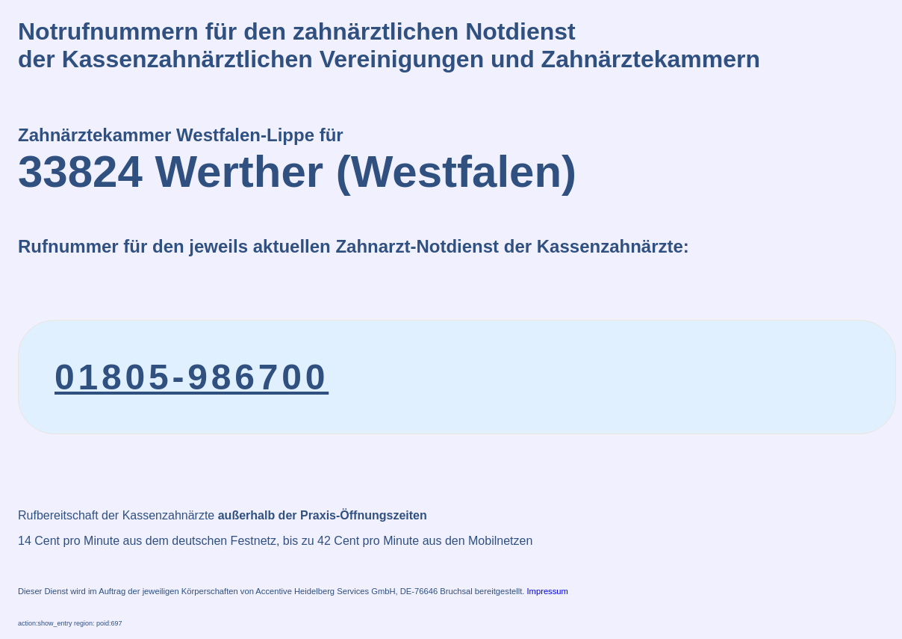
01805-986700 (192, 377)
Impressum (547, 591)
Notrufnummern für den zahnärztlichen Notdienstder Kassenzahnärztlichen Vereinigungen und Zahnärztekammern (389, 45)
